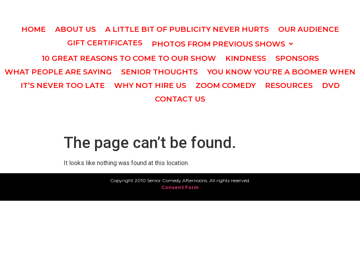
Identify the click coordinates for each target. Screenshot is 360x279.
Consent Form (180, 187)
